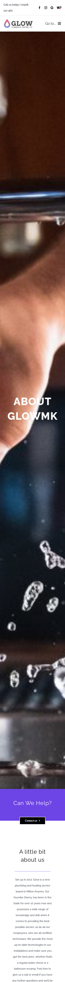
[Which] (59, 7)
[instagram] (45, 7)
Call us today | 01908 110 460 (15, 7)
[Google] (52, 7)
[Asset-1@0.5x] (18, 20)
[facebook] (39, 7)
